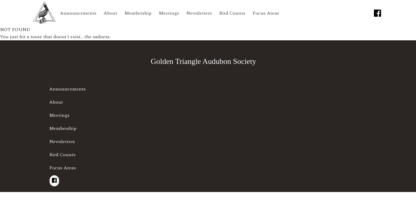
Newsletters (199, 13)
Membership (138, 13)
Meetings (169, 13)
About (110, 13)
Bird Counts (232, 13)
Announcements (78, 13)
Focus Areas (265, 13)
